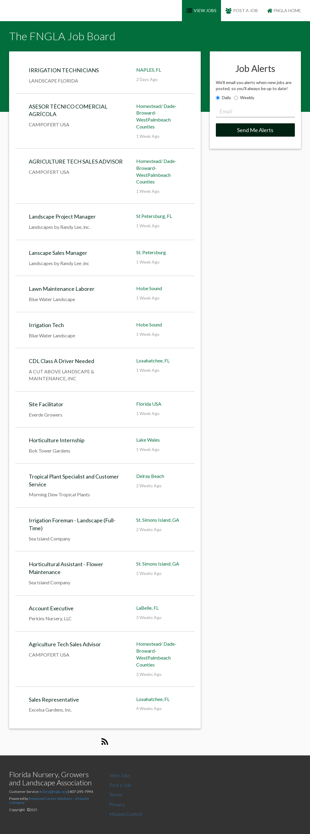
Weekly (247, 97)
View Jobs (119, 775)
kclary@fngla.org (53, 791)
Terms (115, 794)
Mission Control (125, 814)
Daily (226, 97)
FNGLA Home (284, 10)
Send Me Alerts (255, 130)
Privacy (117, 804)
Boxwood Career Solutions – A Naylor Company (49, 800)
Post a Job (120, 785)
